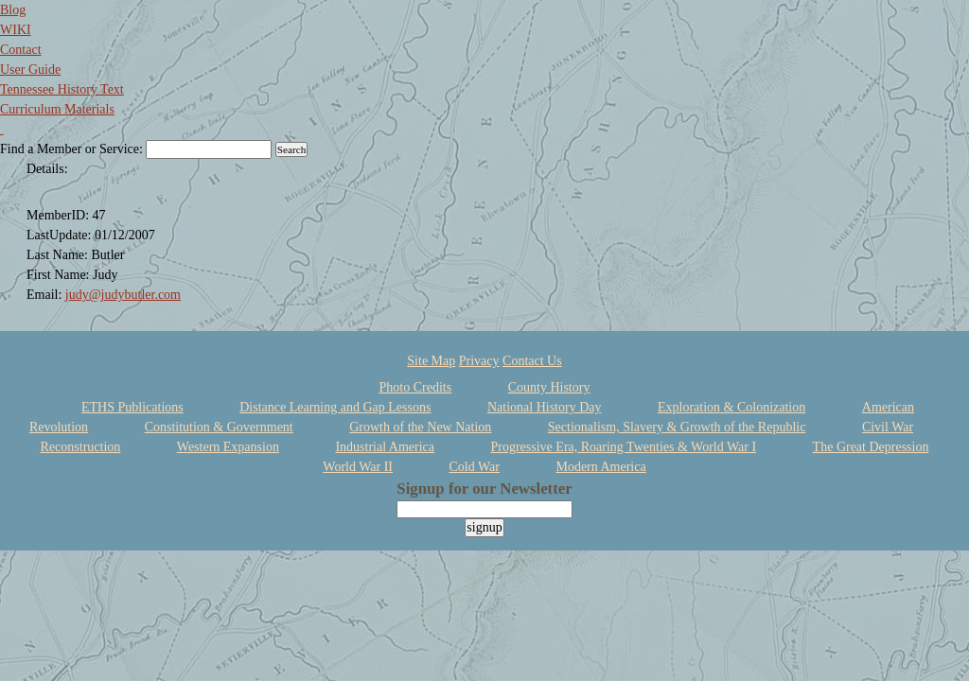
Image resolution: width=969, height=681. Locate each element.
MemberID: (59, 215)
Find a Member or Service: (71, 149)
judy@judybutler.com (123, 295)
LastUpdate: (60, 235)
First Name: (59, 275)
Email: (45, 295)
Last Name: (58, 255)
